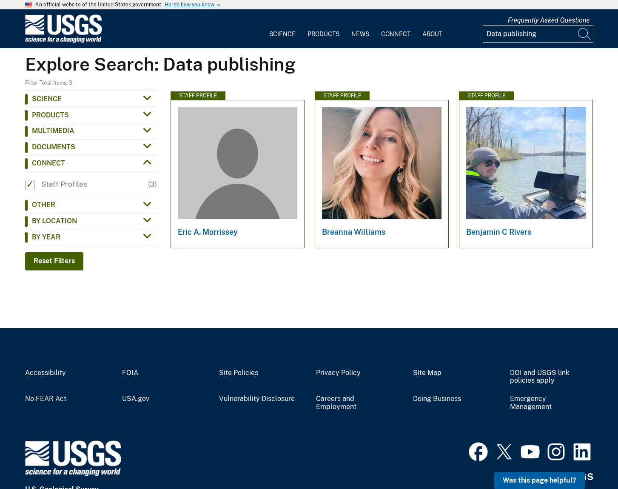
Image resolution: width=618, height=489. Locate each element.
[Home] (63, 41)
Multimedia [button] (53, 131)
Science (282, 34)
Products (323, 34)
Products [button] (50, 115)
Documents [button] (53, 147)
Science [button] (47, 99)
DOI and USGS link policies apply (540, 377)
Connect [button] (48, 163)
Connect (395, 34)
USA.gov (135, 399)
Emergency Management (531, 403)
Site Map (427, 373)
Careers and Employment (336, 403)
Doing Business (437, 399)
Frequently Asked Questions (549, 20)
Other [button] (43, 205)
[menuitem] (282, 28)
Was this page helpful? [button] (539, 480)
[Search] (584, 34)
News (360, 34)
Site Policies (238, 373)
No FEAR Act (45, 399)
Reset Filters (54, 261)
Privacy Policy (338, 373)
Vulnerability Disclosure (257, 399)
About (432, 34)
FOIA (130, 373)
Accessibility (45, 373)
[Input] (538, 34)
